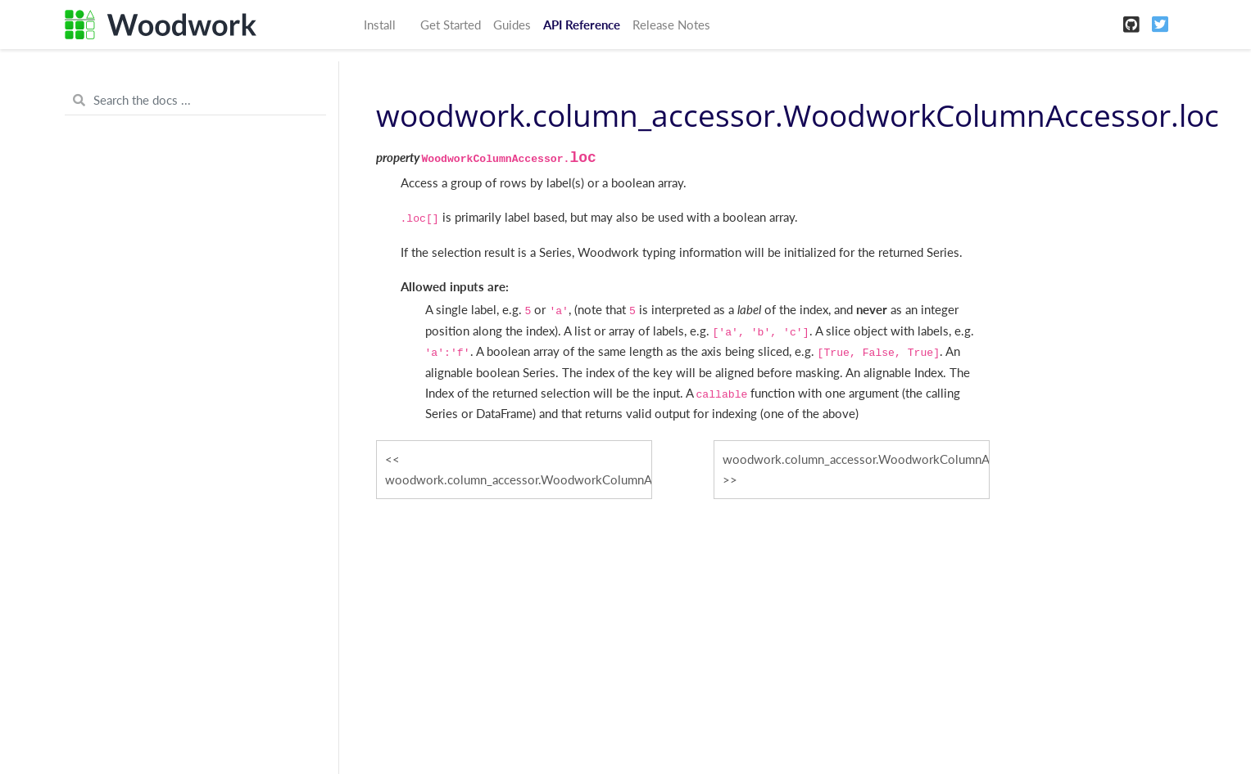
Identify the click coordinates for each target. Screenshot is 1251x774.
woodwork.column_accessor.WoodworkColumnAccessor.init (518, 479)
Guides (512, 24)
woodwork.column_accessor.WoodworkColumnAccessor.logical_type (856, 459)
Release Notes (671, 24)
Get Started (450, 24)
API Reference (581, 24)
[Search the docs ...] (195, 100)
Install (380, 24)
